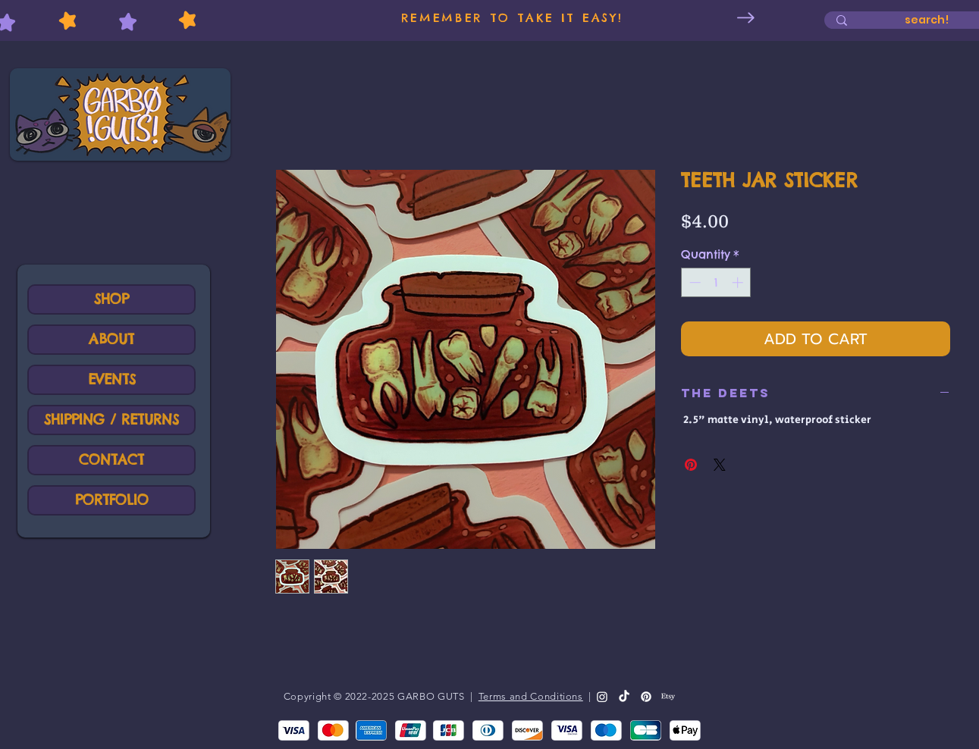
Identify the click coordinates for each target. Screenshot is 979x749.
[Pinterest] (646, 697)
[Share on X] (720, 465)
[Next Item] (746, 18)
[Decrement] (693, 282)
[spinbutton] (716, 282)
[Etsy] (668, 697)
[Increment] (739, 282)
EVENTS (112, 379)
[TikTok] (624, 697)
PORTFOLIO (112, 500)
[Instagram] (602, 697)
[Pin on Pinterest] (691, 465)
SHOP (111, 299)
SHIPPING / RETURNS (111, 419)
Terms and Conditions (531, 696)
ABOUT (111, 339)
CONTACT (111, 460)
